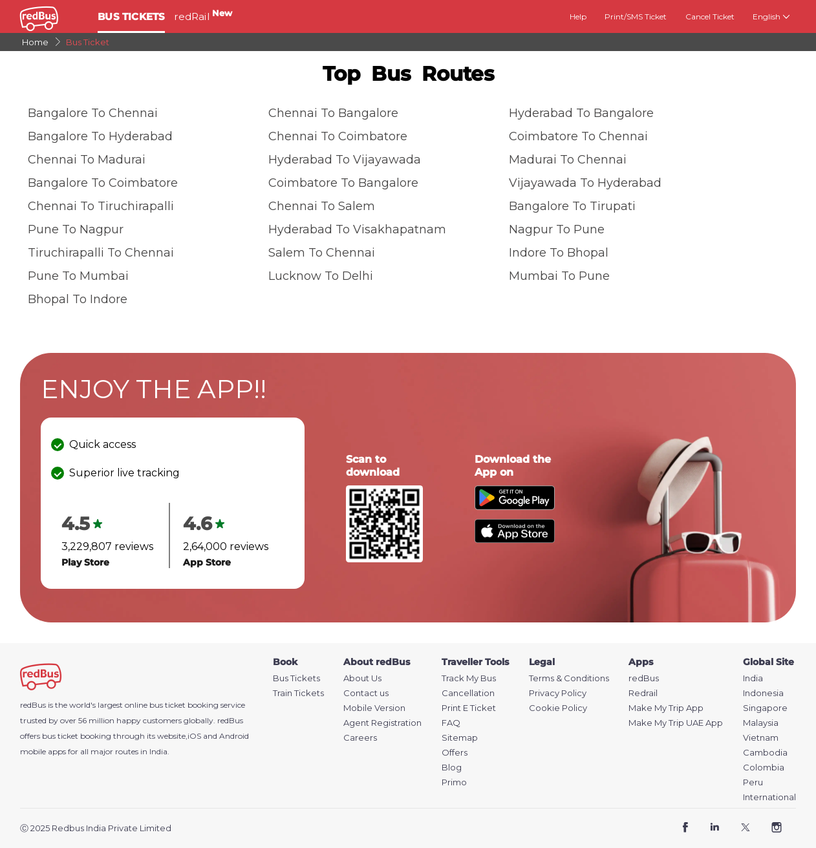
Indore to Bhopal (558, 253)
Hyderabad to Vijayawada (344, 160)
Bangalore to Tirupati (572, 206)
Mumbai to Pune (559, 276)
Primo (454, 782)
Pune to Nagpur (75, 229)
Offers (454, 752)
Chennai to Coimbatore (337, 136)
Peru (753, 782)
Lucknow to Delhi (320, 276)
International (769, 797)
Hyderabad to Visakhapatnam (357, 229)
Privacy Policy (557, 693)
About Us (362, 678)
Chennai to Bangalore (333, 113)
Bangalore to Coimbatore (103, 183)
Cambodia (765, 752)
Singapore (765, 708)
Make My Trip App (665, 708)
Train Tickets (298, 693)
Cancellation (468, 693)
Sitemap (460, 738)
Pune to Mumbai (78, 276)
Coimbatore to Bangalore (343, 183)
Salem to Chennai (321, 253)
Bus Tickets (296, 678)
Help (578, 16)
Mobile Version (374, 708)
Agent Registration (382, 723)
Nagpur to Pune (557, 229)
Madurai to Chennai (568, 160)
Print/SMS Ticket (636, 16)
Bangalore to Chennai (93, 113)
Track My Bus (469, 678)
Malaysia (760, 723)
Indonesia (763, 693)
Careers (360, 738)
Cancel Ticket (710, 16)
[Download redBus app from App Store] (515, 539)
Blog (452, 767)
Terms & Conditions (569, 678)
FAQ (451, 723)
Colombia (763, 767)
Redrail (643, 693)
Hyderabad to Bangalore (581, 113)
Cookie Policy (558, 708)
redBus (230, 720)
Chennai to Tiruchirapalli (101, 206)
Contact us (366, 693)
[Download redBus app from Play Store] (515, 506)
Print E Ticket (469, 708)
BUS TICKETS (131, 16)
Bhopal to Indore (77, 299)
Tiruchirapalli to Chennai (101, 253)
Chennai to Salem (321, 206)
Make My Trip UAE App (675, 723)
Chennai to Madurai (86, 160)
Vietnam (760, 738)
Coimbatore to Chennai (578, 136)
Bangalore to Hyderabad (100, 136)
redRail (203, 16)
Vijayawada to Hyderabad (585, 183)
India (753, 678)
